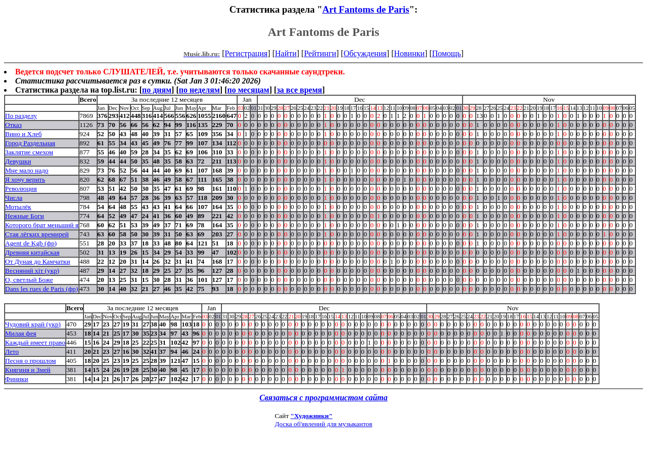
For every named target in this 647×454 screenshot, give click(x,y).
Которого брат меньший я (41, 225)
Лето (12, 351)
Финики (16, 379)
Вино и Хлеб (23, 134)
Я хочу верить (25, 179)
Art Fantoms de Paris (365, 9)
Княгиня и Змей (28, 370)
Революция (21, 188)
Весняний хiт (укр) (32, 270)
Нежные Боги (24, 216)
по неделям (199, 90)
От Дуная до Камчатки (37, 261)
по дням (156, 90)
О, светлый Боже (29, 279)
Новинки (409, 53)
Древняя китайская (32, 252)
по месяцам (248, 90)
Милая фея (20, 333)
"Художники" (312, 416)
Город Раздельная (30, 143)
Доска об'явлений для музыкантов (323, 424)
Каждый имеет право (35, 342)
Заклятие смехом (29, 152)
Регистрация (246, 53)
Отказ (13, 125)
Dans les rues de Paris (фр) (41, 289)
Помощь (446, 53)
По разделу (21, 115)
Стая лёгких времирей (37, 234)
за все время (299, 90)
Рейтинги (320, 53)
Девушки (18, 161)
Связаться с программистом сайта (323, 397)
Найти (286, 53)
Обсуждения (365, 53)
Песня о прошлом (30, 360)
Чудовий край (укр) (33, 324)
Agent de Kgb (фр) (31, 243)
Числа (13, 197)
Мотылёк (18, 207)
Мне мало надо (27, 170)
